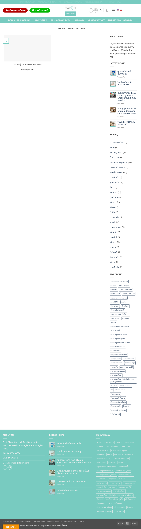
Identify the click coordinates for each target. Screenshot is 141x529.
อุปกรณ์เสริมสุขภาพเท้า (27, 2)
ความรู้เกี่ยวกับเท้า (117, 142)
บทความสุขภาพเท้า (96, 20)
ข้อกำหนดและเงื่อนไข (54, 521)
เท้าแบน (113, 202)
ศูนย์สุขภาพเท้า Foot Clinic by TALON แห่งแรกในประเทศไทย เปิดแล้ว (126, 97)
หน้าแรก (11, 20)
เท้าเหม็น (113, 232)
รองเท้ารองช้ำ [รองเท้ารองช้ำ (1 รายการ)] (115, 330)
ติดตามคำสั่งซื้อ (39, 521)
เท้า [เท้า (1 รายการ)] (111, 390)
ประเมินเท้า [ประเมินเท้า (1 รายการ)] (125, 306)
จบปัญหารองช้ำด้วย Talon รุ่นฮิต (126, 123)
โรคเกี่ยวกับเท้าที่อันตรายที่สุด (124, 83)
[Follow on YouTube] (95, 10)
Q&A (82, 521)
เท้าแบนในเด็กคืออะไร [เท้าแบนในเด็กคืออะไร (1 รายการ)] (117, 398)
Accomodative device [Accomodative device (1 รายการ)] (119, 281)
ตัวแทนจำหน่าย (114, 20)
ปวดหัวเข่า (114, 267)
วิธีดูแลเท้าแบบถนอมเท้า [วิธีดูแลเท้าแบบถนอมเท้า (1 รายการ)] (118, 354)
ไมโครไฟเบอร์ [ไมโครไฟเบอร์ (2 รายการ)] (115, 414)
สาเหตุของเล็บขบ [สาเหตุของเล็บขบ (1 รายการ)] (116, 363)
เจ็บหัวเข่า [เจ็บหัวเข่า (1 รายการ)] (113, 386)
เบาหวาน (113, 192)
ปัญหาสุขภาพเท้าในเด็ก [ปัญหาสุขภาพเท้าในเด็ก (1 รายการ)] (118, 314)
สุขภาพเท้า (114, 182)
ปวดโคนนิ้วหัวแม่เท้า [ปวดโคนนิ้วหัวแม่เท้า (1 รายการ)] (117, 310)
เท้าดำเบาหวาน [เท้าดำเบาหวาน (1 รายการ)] (120, 390)
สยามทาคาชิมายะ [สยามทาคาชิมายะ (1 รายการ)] (129, 359)
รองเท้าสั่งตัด (42, 20)
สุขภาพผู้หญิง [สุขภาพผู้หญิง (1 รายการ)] (130, 363)
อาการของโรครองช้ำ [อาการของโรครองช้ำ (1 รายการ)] (117, 371)
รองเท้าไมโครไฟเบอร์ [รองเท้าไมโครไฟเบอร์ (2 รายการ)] (117, 346)
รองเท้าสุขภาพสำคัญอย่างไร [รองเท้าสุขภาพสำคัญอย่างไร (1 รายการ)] (120, 342)
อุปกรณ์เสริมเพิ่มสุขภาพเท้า (124, 72)
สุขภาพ (113, 247)
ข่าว (111, 187)
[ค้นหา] (101, 10)
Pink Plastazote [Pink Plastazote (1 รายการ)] (126, 290)
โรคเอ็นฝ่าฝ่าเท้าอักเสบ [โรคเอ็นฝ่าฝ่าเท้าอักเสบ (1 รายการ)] (118, 410)
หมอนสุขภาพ (110, 2)
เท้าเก (112, 147)
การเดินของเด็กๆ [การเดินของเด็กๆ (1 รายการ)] (129, 294)
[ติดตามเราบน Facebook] (91, 10)
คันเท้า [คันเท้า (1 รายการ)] (123, 302)
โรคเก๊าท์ (113, 237)
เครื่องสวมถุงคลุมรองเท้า (93, 2)
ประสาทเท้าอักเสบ (117, 167)
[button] (107, 10)
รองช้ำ (112, 222)
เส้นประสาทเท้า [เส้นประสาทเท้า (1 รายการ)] (115, 406)
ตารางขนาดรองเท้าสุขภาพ (73, 2)
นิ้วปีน (112, 212)
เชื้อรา (112, 207)
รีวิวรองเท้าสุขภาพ (9, 521)
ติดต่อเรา (128, 20)
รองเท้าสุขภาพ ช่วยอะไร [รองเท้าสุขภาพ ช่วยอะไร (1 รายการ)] (118, 334)
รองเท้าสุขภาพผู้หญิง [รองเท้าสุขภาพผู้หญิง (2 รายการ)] (117, 338)
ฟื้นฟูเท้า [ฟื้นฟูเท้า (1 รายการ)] (113, 322)
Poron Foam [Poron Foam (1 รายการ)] (115, 294)
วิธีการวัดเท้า (56, 2)
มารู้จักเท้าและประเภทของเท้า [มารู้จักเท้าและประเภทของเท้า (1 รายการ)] (120, 326)
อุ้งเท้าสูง (114, 197)
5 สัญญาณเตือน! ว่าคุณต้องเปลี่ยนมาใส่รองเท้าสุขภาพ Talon (126, 111)
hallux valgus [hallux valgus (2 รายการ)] (124, 285)
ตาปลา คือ (114, 217)
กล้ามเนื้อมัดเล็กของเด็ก (67, 490)
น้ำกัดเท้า (113, 252)
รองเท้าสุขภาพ (24, 20)
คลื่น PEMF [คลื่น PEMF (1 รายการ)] (114, 302)
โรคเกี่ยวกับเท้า (116, 172)
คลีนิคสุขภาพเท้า (43, 2)
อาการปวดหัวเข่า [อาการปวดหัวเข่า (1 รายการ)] (116, 375)
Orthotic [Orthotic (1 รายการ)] (113, 290)
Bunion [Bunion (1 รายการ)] (113, 285)
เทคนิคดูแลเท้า (116, 152)
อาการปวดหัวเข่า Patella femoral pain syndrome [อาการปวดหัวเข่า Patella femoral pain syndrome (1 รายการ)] (122, 380)
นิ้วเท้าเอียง (115, 157)
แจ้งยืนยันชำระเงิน (25, 521)
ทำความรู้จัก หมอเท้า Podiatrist (27, 64)
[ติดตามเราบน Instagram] (9, 467)
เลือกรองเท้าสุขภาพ (118, 162)
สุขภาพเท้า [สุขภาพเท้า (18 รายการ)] (114, 367)
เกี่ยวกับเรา (79, 20)
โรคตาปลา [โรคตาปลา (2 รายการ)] (126, 406)
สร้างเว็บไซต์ (62, 525)
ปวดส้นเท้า (114, 177)
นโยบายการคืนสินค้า (71, 521)
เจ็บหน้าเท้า (114, 257)
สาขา (119, 2)
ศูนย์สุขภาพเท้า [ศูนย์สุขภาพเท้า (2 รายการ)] (115, 359)
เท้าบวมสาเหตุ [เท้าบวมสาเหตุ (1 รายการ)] (115, 394)
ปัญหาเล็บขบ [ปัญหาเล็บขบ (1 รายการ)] (114, 318)
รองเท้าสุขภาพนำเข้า (61, 20)
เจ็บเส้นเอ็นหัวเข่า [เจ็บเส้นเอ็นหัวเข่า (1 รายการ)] (126, 386)
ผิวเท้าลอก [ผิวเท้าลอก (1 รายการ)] (125, 318)
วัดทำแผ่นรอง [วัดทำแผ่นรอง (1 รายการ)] (115, 350)
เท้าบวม (113, 242)
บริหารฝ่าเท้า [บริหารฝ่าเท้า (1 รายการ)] (114, 306)
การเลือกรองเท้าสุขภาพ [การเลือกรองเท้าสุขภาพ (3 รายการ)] (118, 298)
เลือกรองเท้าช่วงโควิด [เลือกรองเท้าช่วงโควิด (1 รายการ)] (118, 402)
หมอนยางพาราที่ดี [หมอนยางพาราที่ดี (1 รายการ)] (126, 367)
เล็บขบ (112, 262)
